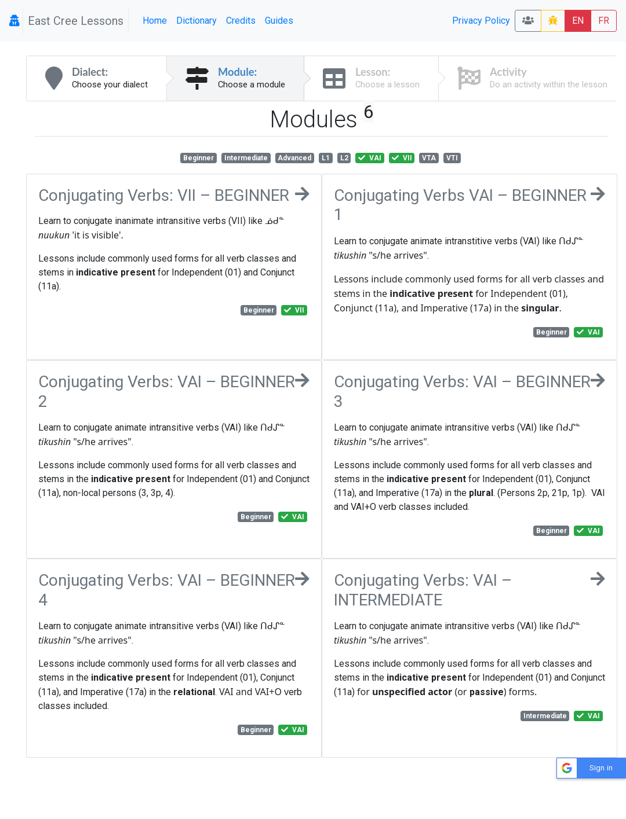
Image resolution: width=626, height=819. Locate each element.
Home (155, 20)
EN (578, 20)
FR (603, 20)
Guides (279, 20)
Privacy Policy (481, 20)
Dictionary (196, 20)
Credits (241, 20)
